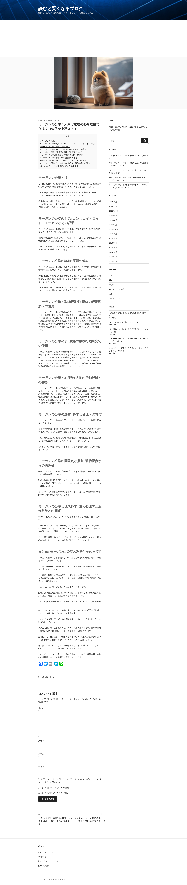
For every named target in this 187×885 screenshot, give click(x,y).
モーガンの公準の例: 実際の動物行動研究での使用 (61, 152)
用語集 (111, 285)
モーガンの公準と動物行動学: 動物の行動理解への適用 (63, 149)
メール (42, 754)
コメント (42, 708)
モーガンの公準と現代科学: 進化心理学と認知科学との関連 (65, 163)
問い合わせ (42, 857)
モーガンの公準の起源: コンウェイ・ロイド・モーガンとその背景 (67, 144)
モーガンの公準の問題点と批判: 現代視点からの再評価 (63, 160)
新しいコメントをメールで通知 (55, 788)
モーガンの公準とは (49, 141)
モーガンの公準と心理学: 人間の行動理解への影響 (61, 155)
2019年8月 (113, 238)
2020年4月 (113, 220)
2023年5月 (113, 206)
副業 (110, 280)
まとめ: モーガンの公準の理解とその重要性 (59, 166)
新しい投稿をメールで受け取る (55, 793)
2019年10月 (113, 229)
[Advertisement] (93, 38)
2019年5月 (113, 252)
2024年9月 (113, 202)
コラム (111, 276)
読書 (110, 294)
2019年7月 (113, 243)
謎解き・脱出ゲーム (116, 298)
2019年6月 (113, 247)
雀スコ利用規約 (44, 866)
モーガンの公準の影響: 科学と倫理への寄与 (58, 158)
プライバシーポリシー (46, 852)
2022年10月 (113, 211)
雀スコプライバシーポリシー (49, 861)
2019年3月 (113, 261)
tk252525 (56, 120)
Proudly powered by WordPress (56, 879)
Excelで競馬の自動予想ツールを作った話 (124, 322)
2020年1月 (113, 225)
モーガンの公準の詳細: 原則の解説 (55, 146)
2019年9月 (113, 234)
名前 (41, 741)
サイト (41, 767)
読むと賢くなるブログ (60, 8)
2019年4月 (113, 257)
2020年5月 (113, 216)
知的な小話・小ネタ (48, 677)
